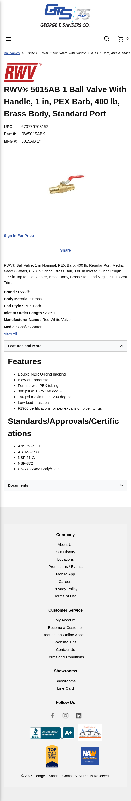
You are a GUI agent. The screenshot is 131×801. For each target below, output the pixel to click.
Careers (65, 581)
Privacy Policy (66, 589)
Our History (65, 552)
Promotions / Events (65, 566)
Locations (65, 559)
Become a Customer (65, 627)
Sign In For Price (19, 235)
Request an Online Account (65, 635)
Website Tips (66, 642)
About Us (65, 544)
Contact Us (65, 649)
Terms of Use (65, 596)
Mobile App (65, 574)
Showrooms (65, 681)
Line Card (65, 688)
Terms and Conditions (65, 657)
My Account (66, 620)
